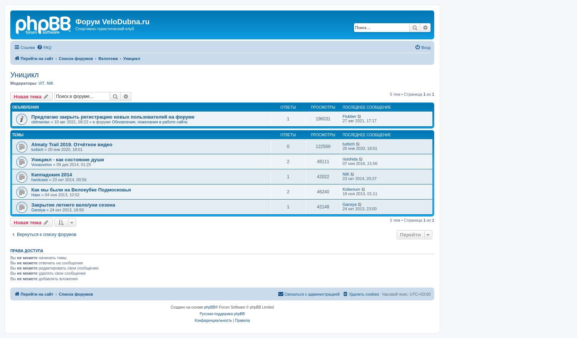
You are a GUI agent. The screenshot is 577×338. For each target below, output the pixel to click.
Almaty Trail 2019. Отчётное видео (71, 144)
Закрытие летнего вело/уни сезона (73, 205)
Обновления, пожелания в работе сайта (149, 122)
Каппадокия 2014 (51, 174)
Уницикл (24, 75)
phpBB (209, 307)
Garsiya (38, 210)
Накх (35, 195)
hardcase (39, 179)
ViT (41, 83)
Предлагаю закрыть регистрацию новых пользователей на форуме (113, 117)
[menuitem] (44, 47)
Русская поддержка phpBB (222, 314)
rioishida (350, 159)
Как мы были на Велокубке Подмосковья (81, 190)
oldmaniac (40, 122)
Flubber (349, 116)
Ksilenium (351, 189)
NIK (50, 83)
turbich (37, 149)
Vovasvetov (41, 164)
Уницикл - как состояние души (67, 159)
